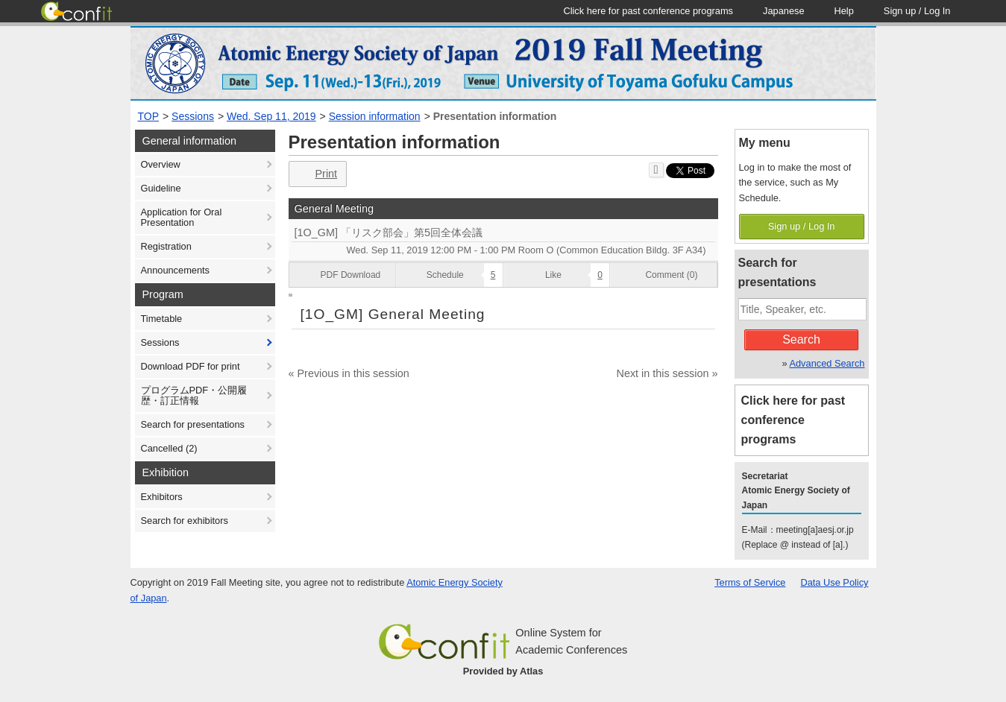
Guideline (161, 188)
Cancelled (169, 448)
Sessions (193, 116)
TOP (149, 116)
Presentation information (495, 116)
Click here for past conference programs (793, 420)
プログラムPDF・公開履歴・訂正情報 (194, 395)
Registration (166, 246)
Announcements (175, 270)
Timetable (162, 318)
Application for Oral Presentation (181, 217)
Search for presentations (193, 424)
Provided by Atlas (503, 671)
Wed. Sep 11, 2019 (271, 116)
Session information (375, 116)
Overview (160, 164)
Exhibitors (162, 496)
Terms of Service (749, 582)
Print (316, 174)
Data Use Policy (834, 582)
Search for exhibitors (184, 520)
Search (801, 339)
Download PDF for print (190, 366)
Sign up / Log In (801, 226)
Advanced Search (826, 363)
